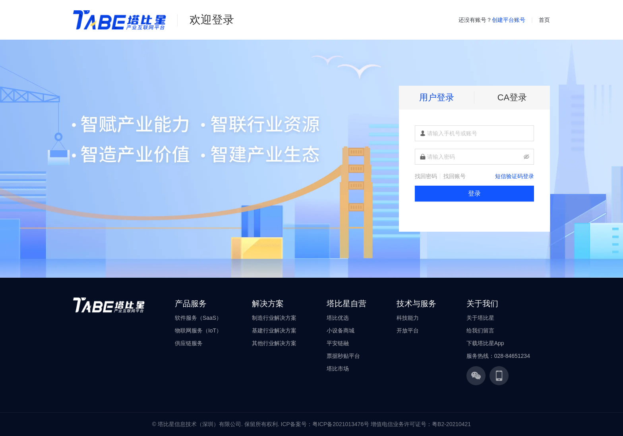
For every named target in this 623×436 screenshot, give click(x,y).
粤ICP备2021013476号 (340, 424)
